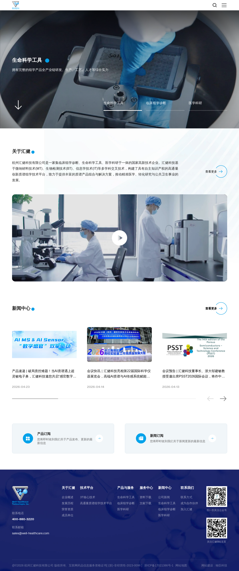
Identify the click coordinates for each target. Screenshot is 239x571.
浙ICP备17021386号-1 (158, 565)
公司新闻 (164, 497)
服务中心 (146, 487)
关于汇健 (68, 487)
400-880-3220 (23, 519)
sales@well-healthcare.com (30, 533)
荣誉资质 (67, 509)
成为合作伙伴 (189, 503)
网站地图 (181, 565)
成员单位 (67, 515)
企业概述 (67, 497)
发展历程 (67, 503)
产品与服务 (125, 487)
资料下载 (145, 497)
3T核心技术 (87, 497)
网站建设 (207, 565)
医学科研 (123, 509)
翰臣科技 (221, 565)
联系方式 (186, 497)
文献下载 (145, 503)
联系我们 (187, 487)
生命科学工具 (126, 497)
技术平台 (86, 487)
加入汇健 (186, 509)
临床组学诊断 (126, 503)
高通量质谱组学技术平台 (96, 503)
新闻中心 (164, 487)
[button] (223, 398)
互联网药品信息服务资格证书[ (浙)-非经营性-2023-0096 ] (105, 565)
